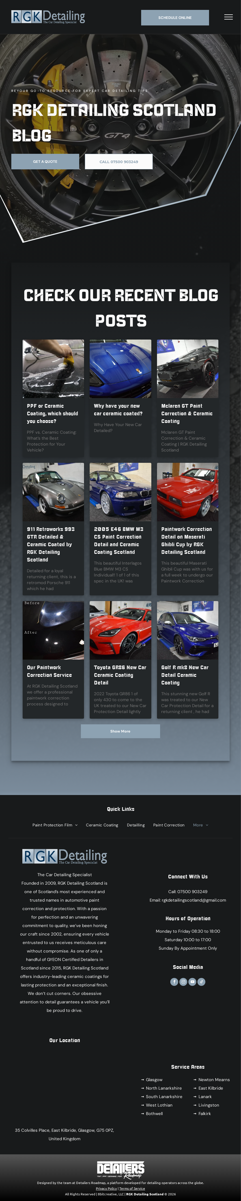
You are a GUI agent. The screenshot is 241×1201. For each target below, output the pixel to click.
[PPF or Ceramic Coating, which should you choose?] (53, 369)
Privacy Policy (106, 1188)
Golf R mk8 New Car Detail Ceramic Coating (184, 675)
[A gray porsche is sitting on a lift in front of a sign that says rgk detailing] (53, 492)
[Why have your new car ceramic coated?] (120, 369)
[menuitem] (55, 825)
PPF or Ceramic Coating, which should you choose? (52, 413)
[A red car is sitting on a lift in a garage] (187, 492)
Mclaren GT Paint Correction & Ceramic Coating (187, 413)
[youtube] (192, 982)
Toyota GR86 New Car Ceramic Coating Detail (120, 675)
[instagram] (183, 982)
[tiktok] (201, 982)
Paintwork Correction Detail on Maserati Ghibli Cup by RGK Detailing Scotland (186, 540)
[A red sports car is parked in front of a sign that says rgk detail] (120, 630)
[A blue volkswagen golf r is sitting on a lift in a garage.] (187, 630)
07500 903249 (192, 892)
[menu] (228, 17)
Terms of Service (132, 1188)
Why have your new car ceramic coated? (118, 410)
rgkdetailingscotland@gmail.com (194, 900)
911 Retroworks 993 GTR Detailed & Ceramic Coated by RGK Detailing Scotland (51, 544)
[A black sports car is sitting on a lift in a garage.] (187, 369)
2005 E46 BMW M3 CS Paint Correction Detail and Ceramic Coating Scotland (119, 540)
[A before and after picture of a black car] (53, 630)
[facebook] (174, 982)
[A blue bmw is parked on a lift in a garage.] (120, 492)
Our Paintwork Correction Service (49, 671)
